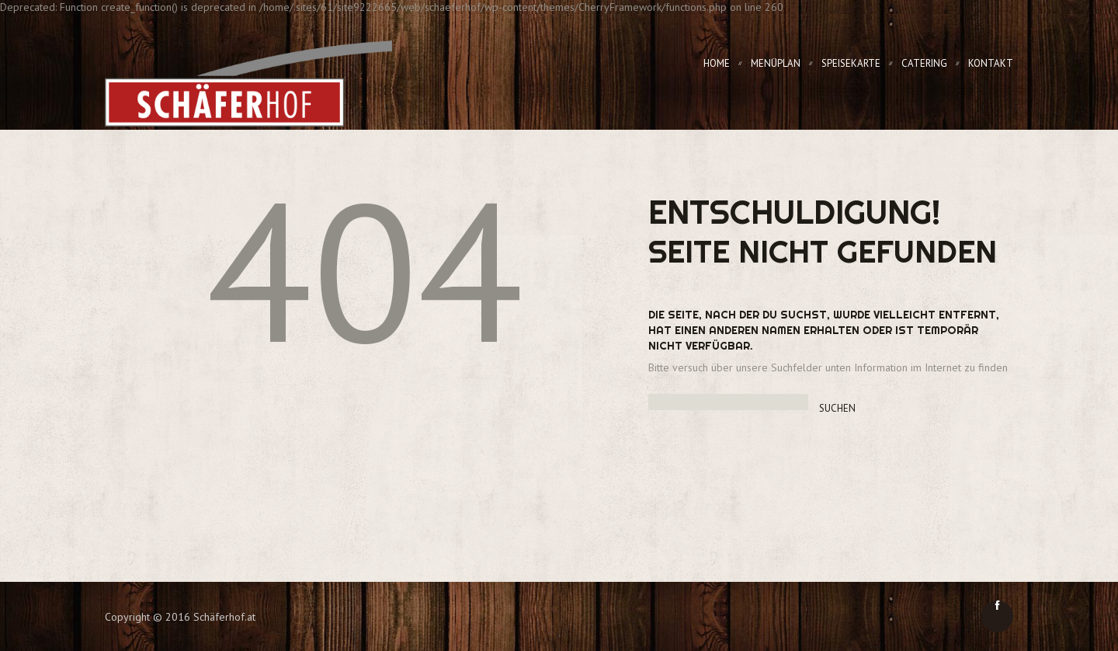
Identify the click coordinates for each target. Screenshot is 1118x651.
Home (716, 63)
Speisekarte (850, 63)
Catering (924, 63)
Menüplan (775, 63)
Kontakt (990, 63)
